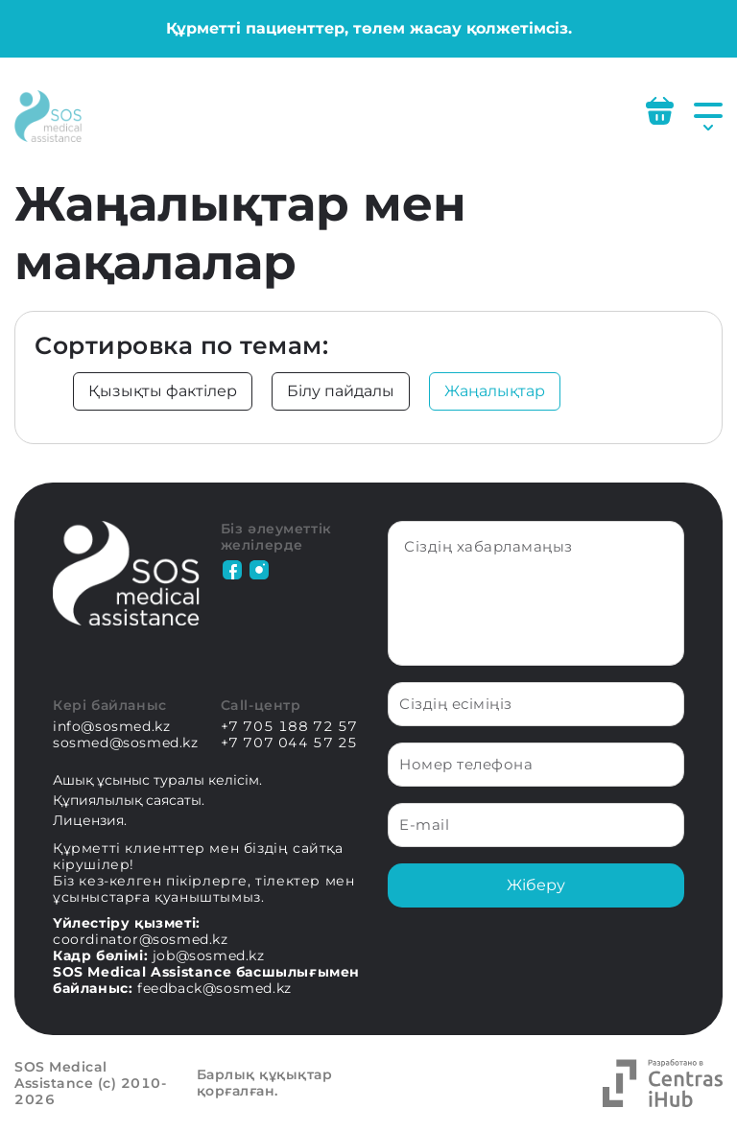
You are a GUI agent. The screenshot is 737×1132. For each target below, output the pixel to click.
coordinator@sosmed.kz (140, 939)
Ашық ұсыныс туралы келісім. (157, 780)
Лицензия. (90, 820)
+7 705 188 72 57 (290, 727)
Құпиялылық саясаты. (128, 800)
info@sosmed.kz (111, 727)
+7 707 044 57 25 (290, 743)
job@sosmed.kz (209, 955)
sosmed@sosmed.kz (126, 743)
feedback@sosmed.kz (214, 988)
